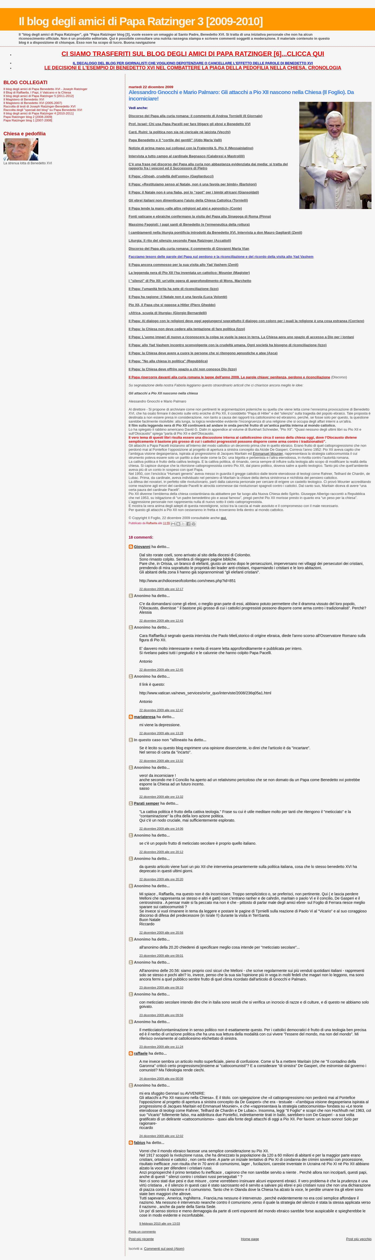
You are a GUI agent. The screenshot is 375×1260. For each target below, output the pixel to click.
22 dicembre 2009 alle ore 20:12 (161, 851)
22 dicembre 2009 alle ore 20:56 (161, 932)
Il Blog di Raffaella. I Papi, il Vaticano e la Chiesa (37, 92)
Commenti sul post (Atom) (164, 1249)
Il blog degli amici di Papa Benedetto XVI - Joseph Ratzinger (45, 89)
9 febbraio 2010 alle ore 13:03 (159, 1223)
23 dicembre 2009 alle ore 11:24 (161, 1046)
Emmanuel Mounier (268, 454)
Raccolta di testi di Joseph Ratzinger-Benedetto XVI (39, 106)
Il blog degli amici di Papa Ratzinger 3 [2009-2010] (141, 21)
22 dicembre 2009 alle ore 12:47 (161, 710)
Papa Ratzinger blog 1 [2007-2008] (27, 120)
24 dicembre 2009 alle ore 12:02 (161, 1136)
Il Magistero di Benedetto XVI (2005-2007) (32, 103)
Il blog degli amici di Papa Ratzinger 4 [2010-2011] (38, 113)
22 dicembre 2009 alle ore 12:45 (161, 669)
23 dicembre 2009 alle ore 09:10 (161, 987)
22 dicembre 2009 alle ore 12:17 (161, 589)
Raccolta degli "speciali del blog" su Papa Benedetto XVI (42, 109)
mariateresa (145, 717)
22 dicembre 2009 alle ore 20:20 (161, 879)
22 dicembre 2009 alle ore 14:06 (161, 828)
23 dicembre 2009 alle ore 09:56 (161, 1015)
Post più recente (141, 1239)
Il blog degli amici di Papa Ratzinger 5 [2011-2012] (38, 96)
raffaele (141, 1053)
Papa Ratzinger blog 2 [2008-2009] (27, 116)
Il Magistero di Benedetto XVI (23, 99)
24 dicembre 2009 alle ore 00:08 (161, 1078)
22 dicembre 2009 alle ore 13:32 (161, 760)
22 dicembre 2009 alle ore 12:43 (161, 620)
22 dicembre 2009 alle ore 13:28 (161, 733)
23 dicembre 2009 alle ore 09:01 (161, 955)
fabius (139, 1142)
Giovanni (142, 547)
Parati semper (147, 803)
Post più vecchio (359, 1239)
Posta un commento (142, 1231)
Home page (250, 1239)
